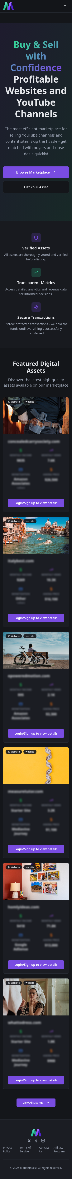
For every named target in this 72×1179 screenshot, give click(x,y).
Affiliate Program (59, 1149)
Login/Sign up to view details (35, 503)
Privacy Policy (7, 1149)
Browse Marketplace (36, 172)
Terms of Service (25, 1149)
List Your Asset (36, 187)
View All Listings (36, 1102)
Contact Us (44, 1149)
